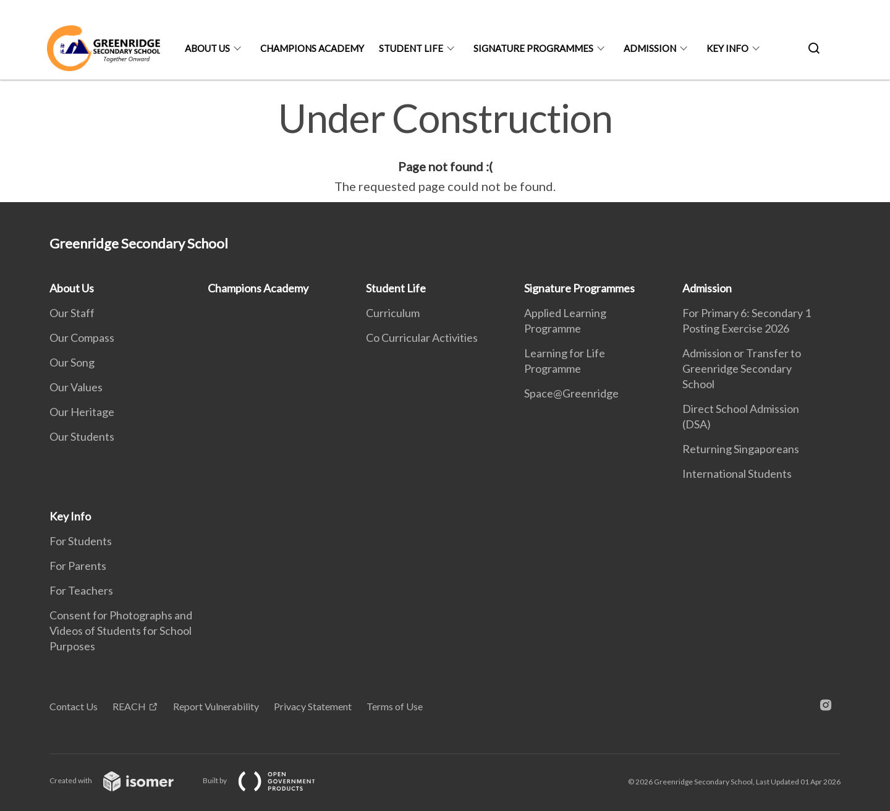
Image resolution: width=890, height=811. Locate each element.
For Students (80, 541)
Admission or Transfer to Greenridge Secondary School (741, 368)
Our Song (72, 362)
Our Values (76, 387)
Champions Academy (312, 48)
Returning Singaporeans (740, 449)
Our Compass (81, 337)
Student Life (411, 48)
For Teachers (81, 590)
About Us (207, 48)
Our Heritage (81, 411)
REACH (129, 706)
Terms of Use (395, 706)
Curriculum (393, 313)
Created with (121, 780)
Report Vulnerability (216, 706)
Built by (269, 780)
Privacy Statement (313, 706)
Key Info (727, 48)
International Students (737, 473)
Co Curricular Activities (422, 337)
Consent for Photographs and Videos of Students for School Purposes (120, 630)
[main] (445, 147)
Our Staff (72, 313)
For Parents (77, 565)
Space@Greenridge (571, 393)
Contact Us (73, 706)
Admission (650, 48)
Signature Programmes (533, 48)
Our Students (81, 436)
